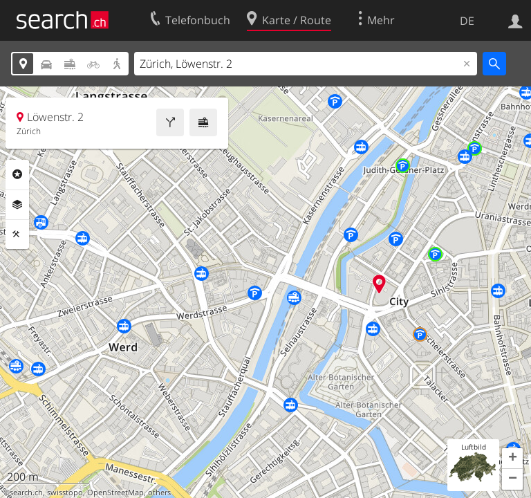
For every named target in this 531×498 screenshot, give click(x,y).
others (159, 492)
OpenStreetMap (115, 492)
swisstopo (65, 492)
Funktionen (17, 234)
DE (467, 20)
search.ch (26, 492)
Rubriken (17, 174)
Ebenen (17, 204)
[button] (512, 458)
